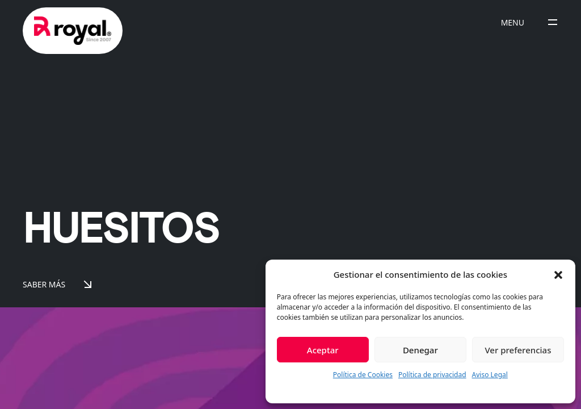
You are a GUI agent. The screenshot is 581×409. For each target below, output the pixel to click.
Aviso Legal (490, 374)
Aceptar (323, 350)
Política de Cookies (363, 374)
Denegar (420, 350)
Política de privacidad (432, 374)
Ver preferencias (518, 350)
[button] (558, 274)
